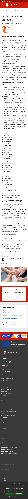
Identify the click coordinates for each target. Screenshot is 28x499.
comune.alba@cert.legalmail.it (10, 453)
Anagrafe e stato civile (6, 387)
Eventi (2, 436)
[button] (14, 496)
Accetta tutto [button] (9, 493)
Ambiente (3, 413)
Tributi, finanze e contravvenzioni (8, 411)
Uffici (2, 373)
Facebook (4, 258)
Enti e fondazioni (4, 375)
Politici (2, 377)
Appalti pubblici (4, 395)
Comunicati (3, 428)
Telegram (23, 258)
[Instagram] (10, 362)
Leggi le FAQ (3, 468)
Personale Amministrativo (7, 378)
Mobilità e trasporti (5, 400)
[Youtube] (6, 362)
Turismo (2, 399)
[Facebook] (3, 362)
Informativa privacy (5, 478)
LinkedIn (5, 260)
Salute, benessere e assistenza (8, 415)
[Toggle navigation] (2, 5)
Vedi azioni (4, 263)
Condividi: (5, 256)
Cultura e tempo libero (6, 389)
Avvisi (2, 430)
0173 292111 (12, 457)
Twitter (10, 258)
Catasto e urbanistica (5, 397)
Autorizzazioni (4, 417)
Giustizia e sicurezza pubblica (7, 409)
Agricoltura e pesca (5, 419)
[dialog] (14, 490)
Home (3, 11)
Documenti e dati (5, 380)
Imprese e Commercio (6, 393)
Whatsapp (16, 258)
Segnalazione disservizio (6, 466)
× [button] (26, 483)
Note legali (3, 480)
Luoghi (2, 438)
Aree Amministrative (5, 371)
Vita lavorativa (4, 391)
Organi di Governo (5, 369)
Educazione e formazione (6, 408)
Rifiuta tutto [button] (19, 493)
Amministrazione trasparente (7, 477)
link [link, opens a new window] (25, 491)
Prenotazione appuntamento (7, 464)
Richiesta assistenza (5, 469)
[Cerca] (25, 5)
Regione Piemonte (6, 1)
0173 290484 (6, 455)
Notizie (2, 426)
